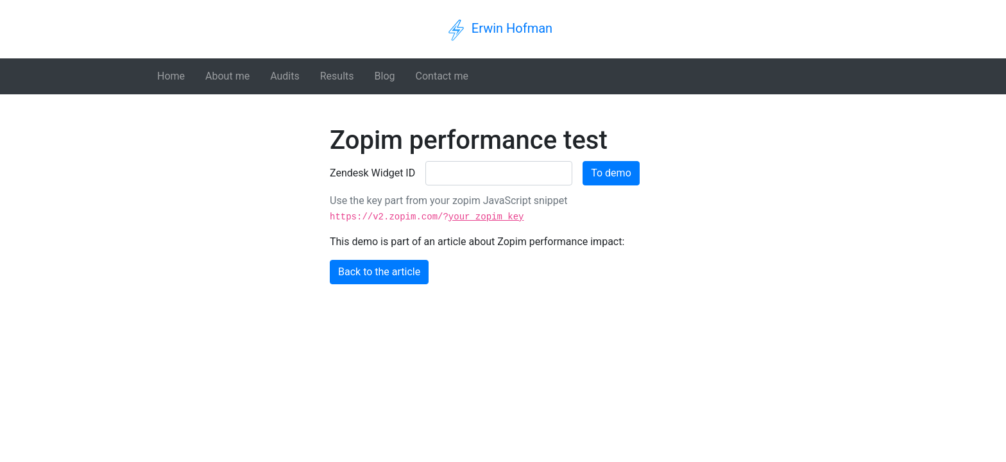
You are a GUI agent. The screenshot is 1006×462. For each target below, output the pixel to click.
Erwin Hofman (512, 28)
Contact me (442, 76)
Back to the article (379, 272)
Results (337, 76)
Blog (385, 76)
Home (171, 76)
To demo (611, 173)
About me (227, 76)
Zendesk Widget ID (372, 173)
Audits (285, 76)
